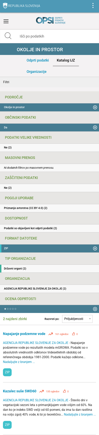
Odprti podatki (38, 60)
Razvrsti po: (52, 318)
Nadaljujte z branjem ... (19, 362)
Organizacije (37, 71)
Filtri (6, 82)
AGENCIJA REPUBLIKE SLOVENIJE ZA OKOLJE (36, 343)
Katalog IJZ (66, 60)
